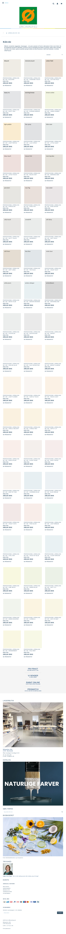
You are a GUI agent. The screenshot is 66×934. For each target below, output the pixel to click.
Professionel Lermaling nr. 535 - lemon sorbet (53, 110)
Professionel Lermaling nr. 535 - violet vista (11, 523)
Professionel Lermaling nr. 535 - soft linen (11, 269)
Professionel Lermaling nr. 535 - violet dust (53, 269)
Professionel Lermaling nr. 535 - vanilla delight (11, 428)
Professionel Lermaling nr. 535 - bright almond (53, 364)
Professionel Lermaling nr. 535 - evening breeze (32, 110)
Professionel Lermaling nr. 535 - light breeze (53, 523)
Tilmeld (60, 912)
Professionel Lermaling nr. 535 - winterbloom (53, 301)
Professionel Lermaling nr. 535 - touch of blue (32, 554)
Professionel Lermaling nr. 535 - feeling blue (11, 364)
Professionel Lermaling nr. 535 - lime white (11, 586)
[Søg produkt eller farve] (62, 812)
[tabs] (53, 3)
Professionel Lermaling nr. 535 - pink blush (32, 523)
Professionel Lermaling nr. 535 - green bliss (32, 586)
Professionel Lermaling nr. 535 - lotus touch (11, 174)
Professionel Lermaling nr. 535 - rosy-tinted (53, 459)
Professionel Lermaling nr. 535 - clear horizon (53, 554)
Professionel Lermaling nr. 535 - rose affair (11, 459)
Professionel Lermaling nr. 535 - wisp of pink (11, 491)
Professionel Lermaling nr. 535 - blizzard (11, 79)
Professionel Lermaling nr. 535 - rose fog (32, 205)
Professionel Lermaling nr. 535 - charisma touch (32, 79)
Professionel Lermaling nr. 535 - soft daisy (53, 237)
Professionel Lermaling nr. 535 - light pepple (11, 142)
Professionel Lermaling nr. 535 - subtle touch (32, 396)
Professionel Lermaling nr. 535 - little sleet (53, 142)
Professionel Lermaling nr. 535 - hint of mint (53, 618)
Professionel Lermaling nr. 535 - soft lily (53, 586)
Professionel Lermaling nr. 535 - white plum (11, 301)
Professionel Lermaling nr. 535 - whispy (53, 332)
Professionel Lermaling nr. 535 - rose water (53, 205)
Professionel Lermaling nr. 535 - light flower (11, 396)
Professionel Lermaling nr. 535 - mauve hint (32, 174)
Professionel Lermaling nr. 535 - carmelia (32, 618)
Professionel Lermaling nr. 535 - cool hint (11, 554)
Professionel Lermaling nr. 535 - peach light (53, 396)
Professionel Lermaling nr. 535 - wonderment (11, 650)
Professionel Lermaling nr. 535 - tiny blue (32, 269)
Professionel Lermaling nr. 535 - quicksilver (32, 332)
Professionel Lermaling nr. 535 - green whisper (11, 618)
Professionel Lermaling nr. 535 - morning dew (53, 174)
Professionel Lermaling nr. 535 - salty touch (11, 237)
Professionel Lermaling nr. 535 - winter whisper (32, 301)
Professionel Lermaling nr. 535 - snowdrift (32, 237)
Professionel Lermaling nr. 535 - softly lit (53, 428)
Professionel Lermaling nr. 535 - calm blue (11, 332)
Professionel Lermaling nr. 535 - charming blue (32, 491)
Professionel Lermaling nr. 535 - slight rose (32, 459)
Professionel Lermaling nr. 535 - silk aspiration (32, 364)
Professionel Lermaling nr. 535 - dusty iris (11, 110)
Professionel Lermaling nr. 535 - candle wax (32, 428)
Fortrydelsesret (6, 928)
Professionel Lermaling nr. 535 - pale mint (32, 650)
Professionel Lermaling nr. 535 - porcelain (11, 205)
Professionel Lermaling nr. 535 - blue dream (53, 491)
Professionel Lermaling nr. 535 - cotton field (53, 79)
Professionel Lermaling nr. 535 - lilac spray (32, 142)
